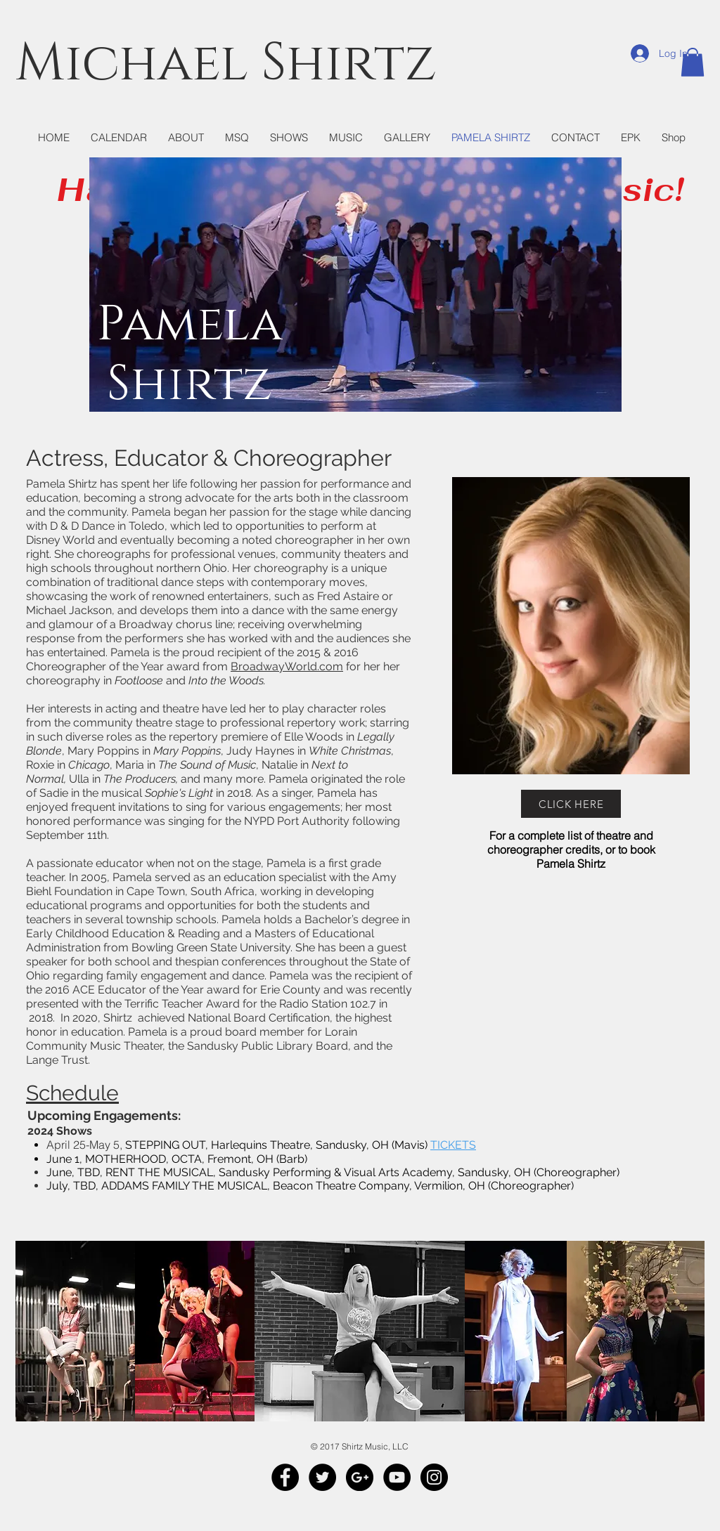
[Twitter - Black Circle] (322, 1477)
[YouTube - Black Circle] (397, 1477)
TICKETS (453, 1145)
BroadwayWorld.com (287, 666)
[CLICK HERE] (571, 804)
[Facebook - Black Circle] (285, 1477)
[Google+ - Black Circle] (359, 1477)
